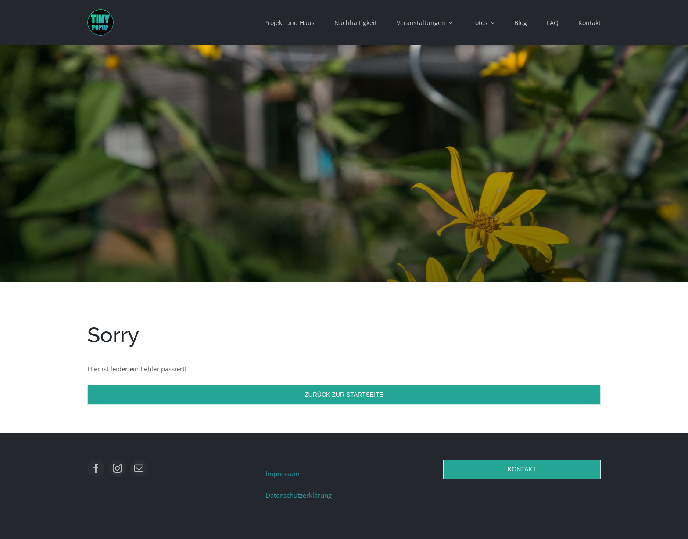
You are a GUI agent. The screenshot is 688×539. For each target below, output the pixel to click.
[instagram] (117, 468)
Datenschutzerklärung (298, 495)
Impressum (282, 473)
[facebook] (95, 468)
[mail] (138, 468)
